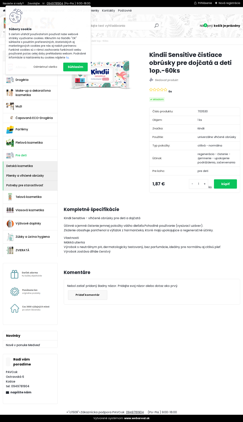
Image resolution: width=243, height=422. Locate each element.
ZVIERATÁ (17, 250)
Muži (14, 106)
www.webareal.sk (137, 418)
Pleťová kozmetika (24, 143)
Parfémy (17, 130)
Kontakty (108, 11)
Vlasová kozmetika (25, 210)
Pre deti (16, 155)
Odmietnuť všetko (45, 67)
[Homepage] (4, 10)
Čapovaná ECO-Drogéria (29, 118)
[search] (156, 27)
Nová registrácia (229, 3)
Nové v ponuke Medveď (23, 345)
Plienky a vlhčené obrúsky (25, 176)
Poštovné (125, 11)
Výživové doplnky (23, 224)
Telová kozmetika (24, 197)
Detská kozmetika (19, 166)
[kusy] (198, 184)
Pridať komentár (88, 295)
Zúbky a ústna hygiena (28, 237)
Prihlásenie (205, 3)
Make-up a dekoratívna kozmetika (28, 93)
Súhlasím (75, 67)
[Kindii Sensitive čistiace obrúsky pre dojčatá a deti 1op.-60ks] (100, 75)
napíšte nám (20, 392)
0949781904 (55, 3)
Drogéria (17, 80)
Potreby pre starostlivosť (24, 185)
